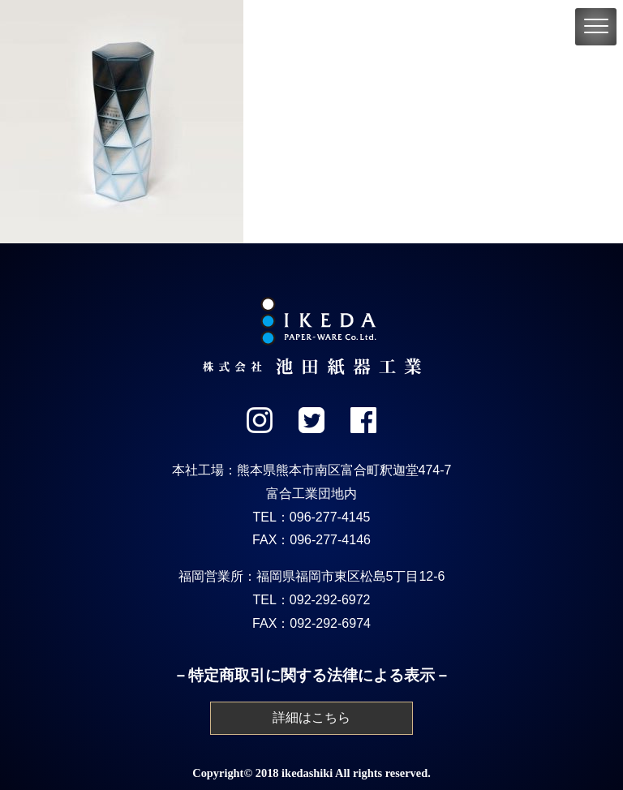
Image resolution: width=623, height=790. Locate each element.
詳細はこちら (311, 717)
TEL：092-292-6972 (312, 600)
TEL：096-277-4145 (312, 517)
